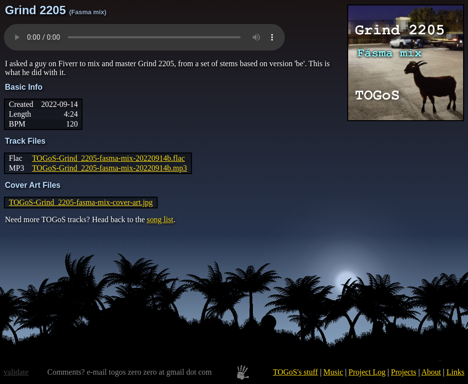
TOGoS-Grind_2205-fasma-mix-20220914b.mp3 (109, 168)
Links (455, 372)
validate (15, 372)
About (431, 372)
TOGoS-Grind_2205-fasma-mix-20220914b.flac (108, 158)
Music (333, 372)
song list (160, 219)
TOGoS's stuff (295, 372)
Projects (403, 372)
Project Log (367, 372)
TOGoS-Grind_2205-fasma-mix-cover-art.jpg (81, 202)
